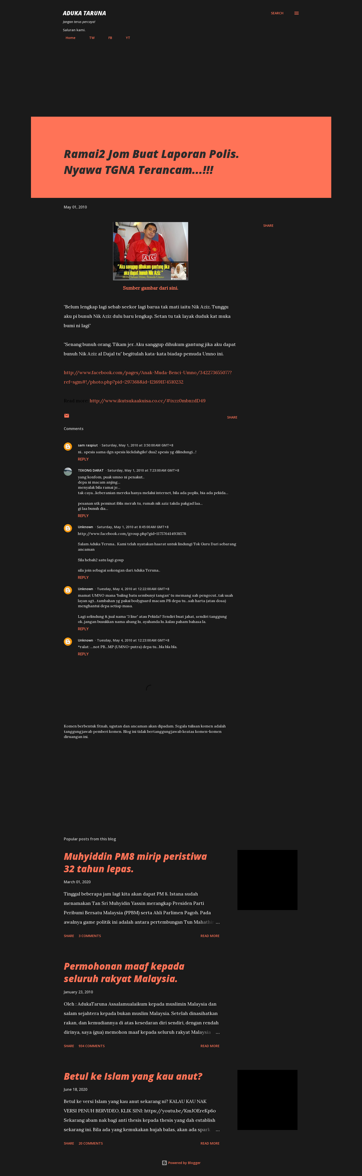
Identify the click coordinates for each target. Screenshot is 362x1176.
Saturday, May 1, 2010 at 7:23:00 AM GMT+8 (143, 470)
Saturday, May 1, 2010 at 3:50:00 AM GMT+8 (137, 445)
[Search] (277, 13)
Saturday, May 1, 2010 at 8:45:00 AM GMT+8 (132, 527)
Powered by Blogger (181, 1163)
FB (107, 37)
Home (67, 37)
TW (89, 37)
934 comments (92, 1046)
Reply (83, 459)
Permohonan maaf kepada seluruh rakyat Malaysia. (124, 972)
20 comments (91, 1143)
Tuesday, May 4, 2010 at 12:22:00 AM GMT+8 (133, 589)
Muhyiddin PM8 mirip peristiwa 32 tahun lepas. (135, 862)
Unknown (85, 527)
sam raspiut (88, 445)
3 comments (90, 936)
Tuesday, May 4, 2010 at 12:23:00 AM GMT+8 (133, 640)
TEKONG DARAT (91, 470)
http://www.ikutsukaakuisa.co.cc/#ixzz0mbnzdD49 (148, 401)
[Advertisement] (181, 76)
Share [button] (268, 225)
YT (125, 37)
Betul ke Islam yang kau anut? (133, 1076)
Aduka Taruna (84, 13)
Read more (210, 936)
